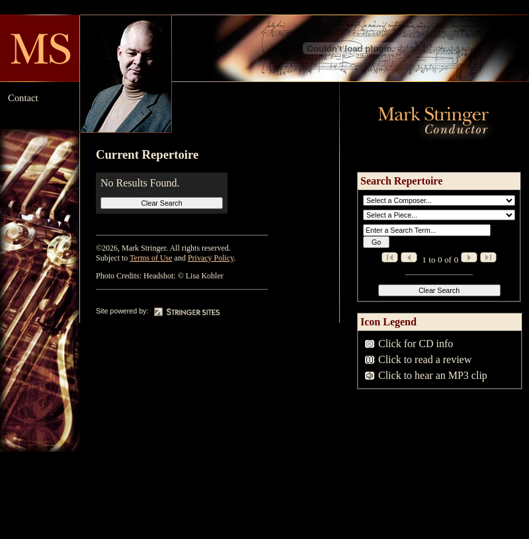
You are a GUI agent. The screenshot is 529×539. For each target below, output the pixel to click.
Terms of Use (151, 258)
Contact (23, 98)
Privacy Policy (211, 258)
